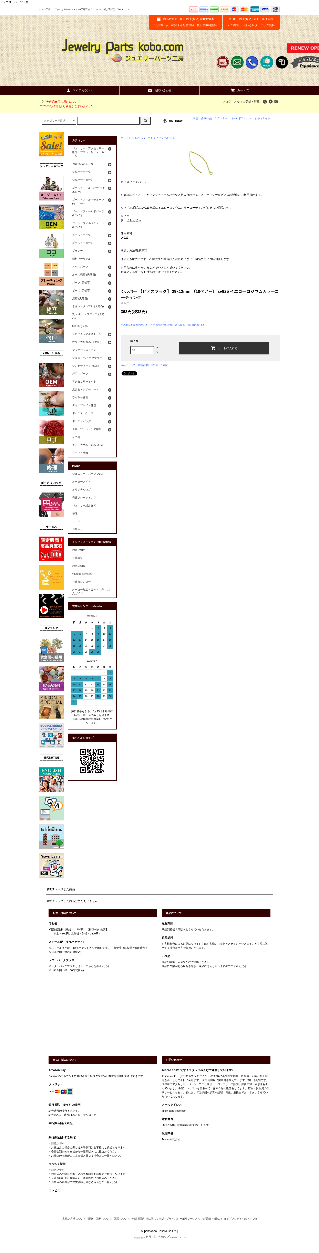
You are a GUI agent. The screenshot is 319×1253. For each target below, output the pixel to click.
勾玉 (195, 118)
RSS (244, 1218)
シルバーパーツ (141, 138)
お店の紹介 (78, 566)
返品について (128, 365)
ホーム (125, 138)
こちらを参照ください (99, 966)
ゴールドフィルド (241, 118)
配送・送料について (100, 1218)
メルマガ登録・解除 (247, 101)
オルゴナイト (262, 118)
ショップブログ (230, 1218)
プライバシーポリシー (179, 1218)
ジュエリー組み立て (84, 505)
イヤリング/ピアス (164, 138)
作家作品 (206, 118)
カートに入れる (224, 347)
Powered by (159, 1237)
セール (76, 521)
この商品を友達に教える (134, 325)
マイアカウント (79, 90)
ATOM (253, 1218)
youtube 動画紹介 (82, 573)
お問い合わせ (159, 90)
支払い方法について (74, 1218)
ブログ (227, 101)
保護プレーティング (84, 497)
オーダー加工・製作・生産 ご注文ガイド (92, 591)
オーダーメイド (81, 481)
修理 (75, 513)
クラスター (221, 118)
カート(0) (239, 90)
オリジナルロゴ (81, 489)
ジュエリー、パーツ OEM (87, 473)
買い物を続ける (196, 325)
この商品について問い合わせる (168, 325)
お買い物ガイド (81, 550)
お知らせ (77, 529)
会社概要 (77, 558)
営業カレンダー (81, 581)
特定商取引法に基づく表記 (153, 365)
